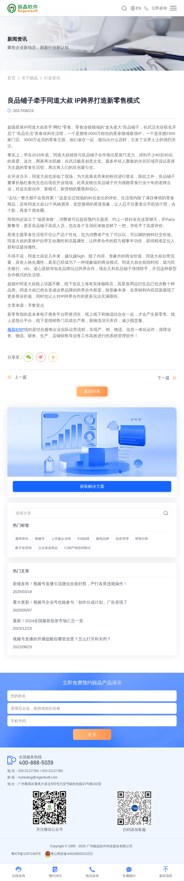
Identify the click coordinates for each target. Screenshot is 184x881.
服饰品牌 (102, 539)
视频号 (40, 539)
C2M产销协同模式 (77, 548)
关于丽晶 (30, 78)
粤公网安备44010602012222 (68, 855)
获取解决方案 (92, 486)
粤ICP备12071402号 (26, 855)
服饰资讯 (21, 539)
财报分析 (141, 539)
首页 (11, 78)
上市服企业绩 (61, 539)
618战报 (83, 539)
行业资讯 (52, 78)
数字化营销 (23, 548)
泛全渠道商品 (48, 548)
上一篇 (20, 377)
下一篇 (163, 378)
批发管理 (122, 539)
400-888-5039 (36, 763)
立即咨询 (159, 8)
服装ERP (15, 329)
